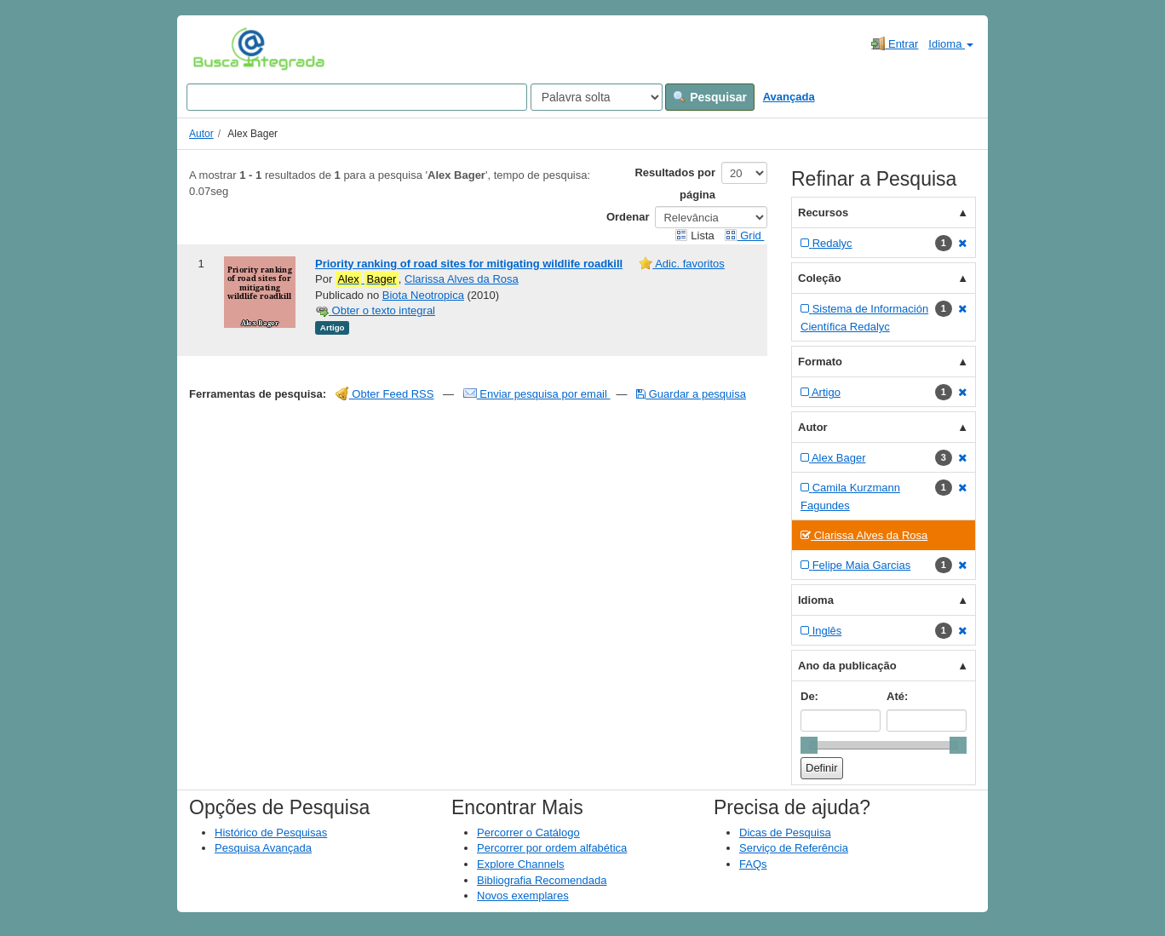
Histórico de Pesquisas (271, 832)
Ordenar (628, 216)
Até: (897, 696)
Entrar (894, 43)
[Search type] (597, 97)
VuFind (219, 48)
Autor (201, 134)
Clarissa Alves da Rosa (462, 279)
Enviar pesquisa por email (537, 394)
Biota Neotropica (423, 295)
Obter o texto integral (375, 310)
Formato (820, 361)
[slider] (809, 745)
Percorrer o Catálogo (528, 832)
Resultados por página (674, 183)
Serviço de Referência (793, 847)
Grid (744, 235)
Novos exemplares (523, 895)
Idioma (950, 43)
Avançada (789, 96)
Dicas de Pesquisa (785, 832)
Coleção (819, 278)
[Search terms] (357, 97)
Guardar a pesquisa (691, 394)
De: (809, 696)
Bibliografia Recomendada (541, 880)
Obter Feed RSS (385, 394)
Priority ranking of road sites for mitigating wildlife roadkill (469, 263)
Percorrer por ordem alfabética (552, 847)
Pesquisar (710, 97)
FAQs (753, 864)
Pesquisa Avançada (263, 847)
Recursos (823, 212)
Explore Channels (521, 864)
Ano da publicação (847, 665)
